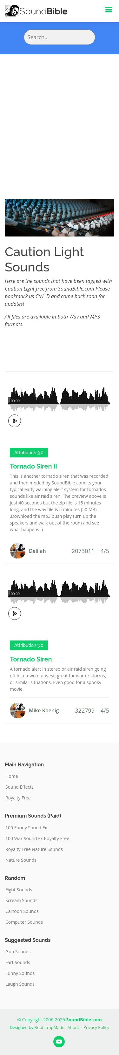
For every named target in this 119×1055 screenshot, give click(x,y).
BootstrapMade (49, 1027)
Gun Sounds (18, 951)
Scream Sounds (21, 900)
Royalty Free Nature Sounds (34, 849)
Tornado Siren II (33, 466)
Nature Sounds (20, 860)
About (73, 1027)
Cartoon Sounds (22, 911)
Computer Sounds (24, 922)
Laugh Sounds (20, 984)
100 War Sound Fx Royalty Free (37, 838)
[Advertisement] (59, 117)
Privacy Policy (96, 1027)
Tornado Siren (31, 659)
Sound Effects (19, 787)
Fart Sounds (17, 962)
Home (11, 776)
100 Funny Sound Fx (26, 828)
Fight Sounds (18, 889)
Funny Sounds (20, 973)
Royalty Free (18, 798)
